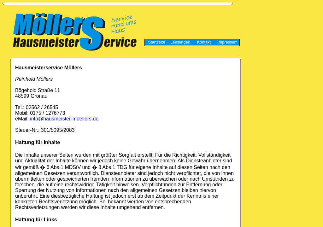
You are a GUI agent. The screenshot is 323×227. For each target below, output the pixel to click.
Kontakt (204, 42)
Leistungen (180, 42)
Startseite (156, 42)
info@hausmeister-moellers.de (64, 118)
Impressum (228, 42)
